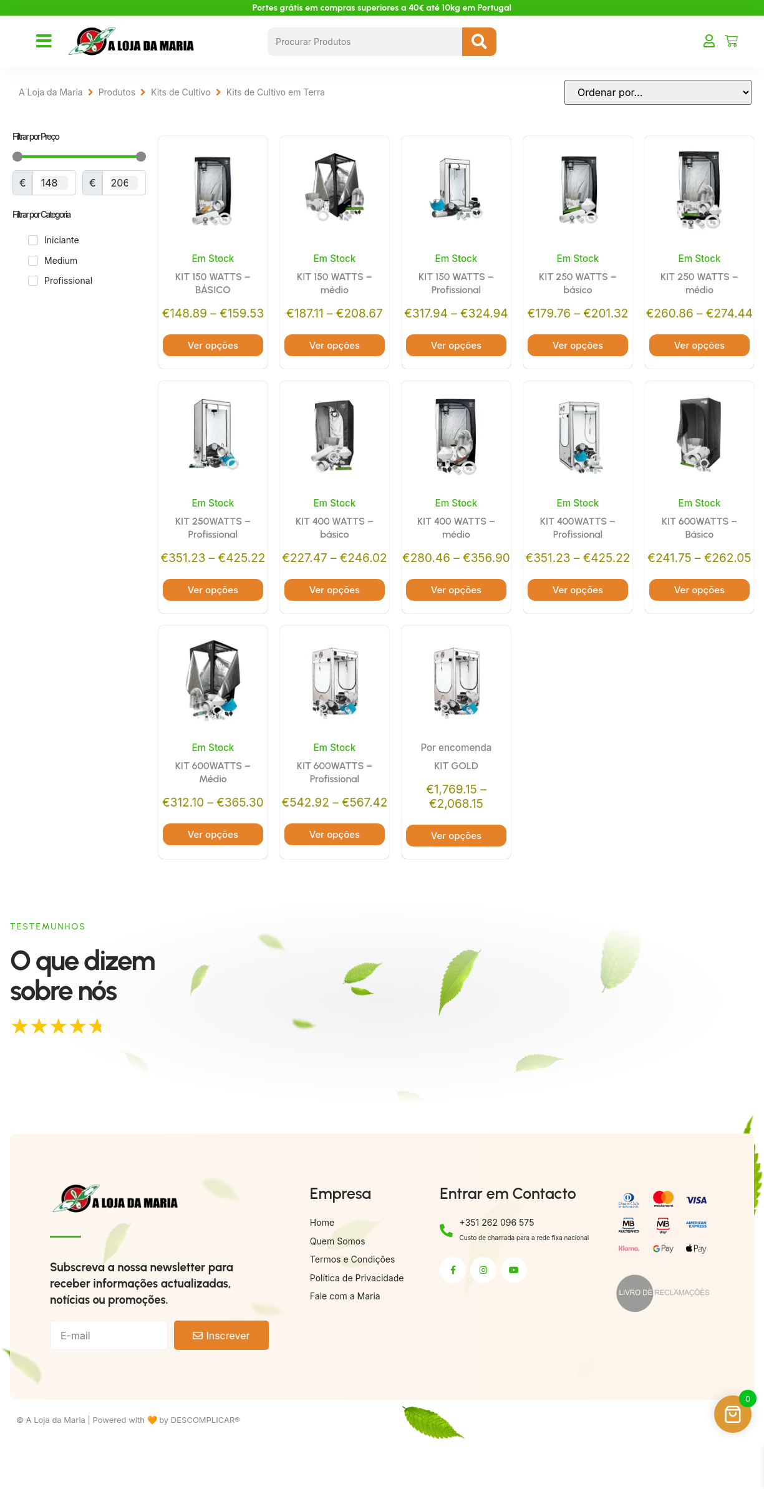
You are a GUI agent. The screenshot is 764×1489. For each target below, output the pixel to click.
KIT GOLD (456, 800)
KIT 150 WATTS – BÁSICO (213, 284)
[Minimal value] (79, 157)
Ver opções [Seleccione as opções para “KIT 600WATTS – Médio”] (213, 869)
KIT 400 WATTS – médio (456, 545)
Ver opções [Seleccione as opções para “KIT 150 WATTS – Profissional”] (456, 361)
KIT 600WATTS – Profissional (334, 806)
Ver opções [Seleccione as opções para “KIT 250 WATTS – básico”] (578, 346)
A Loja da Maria (51, 92)
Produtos (117, 92)
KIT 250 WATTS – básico (578, 284)
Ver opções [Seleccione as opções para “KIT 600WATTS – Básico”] (699, 623)
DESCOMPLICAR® (205, 1468)
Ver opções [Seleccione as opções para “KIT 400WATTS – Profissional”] (578, 623)
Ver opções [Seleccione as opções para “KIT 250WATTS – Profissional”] (213, 623)
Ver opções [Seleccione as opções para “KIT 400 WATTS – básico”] (334, 623)
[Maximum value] (124, 183)
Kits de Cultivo (181, 92)
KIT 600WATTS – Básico (699, 545)
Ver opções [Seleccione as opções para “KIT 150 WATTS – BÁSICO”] (213, 346)
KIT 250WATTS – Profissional (213, 545)
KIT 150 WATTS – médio (334, 284)
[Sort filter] (658, 92)
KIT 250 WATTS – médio (699, 284)
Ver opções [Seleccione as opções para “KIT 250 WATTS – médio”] (699, 361)
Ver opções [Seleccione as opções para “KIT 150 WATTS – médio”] (334, 346)
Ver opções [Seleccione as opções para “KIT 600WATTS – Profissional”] (334, 884)
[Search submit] (479, 41)
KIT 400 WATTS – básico (335, 545)
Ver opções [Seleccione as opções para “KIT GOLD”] (456, 871)
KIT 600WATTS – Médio (213, 806)
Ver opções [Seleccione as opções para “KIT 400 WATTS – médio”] (456, 623)
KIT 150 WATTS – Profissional (456, 284)
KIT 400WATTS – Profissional (578, 545)
